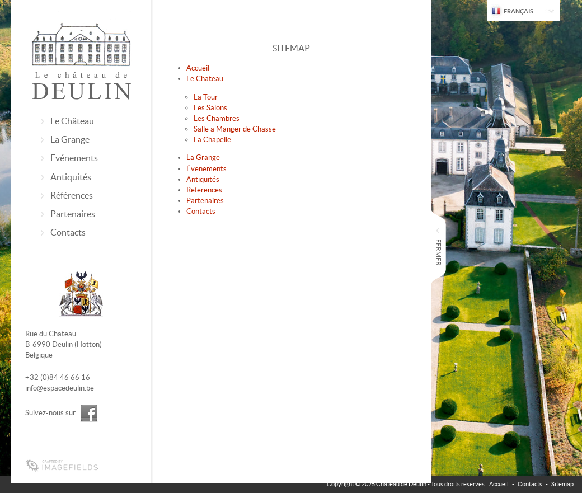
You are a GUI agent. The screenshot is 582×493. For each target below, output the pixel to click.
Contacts (68, 232)
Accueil (197, 68)
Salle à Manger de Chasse (235, 129)
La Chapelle (212, 139)
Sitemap (562, 484)
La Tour (206, 97)
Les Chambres (217, 118)
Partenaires (72, 214)
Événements (74, 158)
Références (71, 195)
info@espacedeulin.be (59, 388)
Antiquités (70, 177)
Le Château (72, 121)
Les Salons (210, 108)
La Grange (70, 139)
